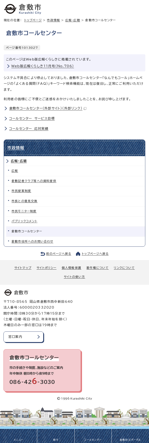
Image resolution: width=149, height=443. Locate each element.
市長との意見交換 (25, 201)
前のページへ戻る (58, 253)
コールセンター (93, 440)
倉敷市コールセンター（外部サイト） (47, 108)
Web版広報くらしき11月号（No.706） (42, 66)
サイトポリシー (46, 267)
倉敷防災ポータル (130, 440)
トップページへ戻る (95, 253)
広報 (15, 170)
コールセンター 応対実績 (28, 128)
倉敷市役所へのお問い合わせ (32, 241)
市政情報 (53, 20)
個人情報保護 (71, 267)
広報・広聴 (72, 20)
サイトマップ (22, 267)
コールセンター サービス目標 (32, 118)
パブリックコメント (24, 221)
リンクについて (124, 267)
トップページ (33, 20)
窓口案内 (15, 336)
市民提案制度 (21, 190)
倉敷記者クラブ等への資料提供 (34, 180)
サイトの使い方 (74, 276)
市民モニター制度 (24, 211)
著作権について (97, 267)
